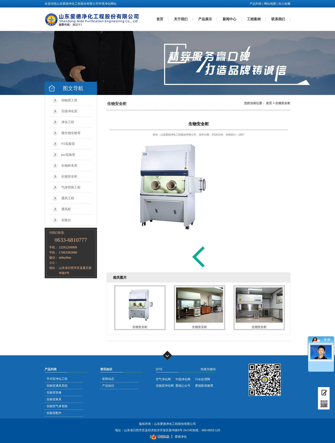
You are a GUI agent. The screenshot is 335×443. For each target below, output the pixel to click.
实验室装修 (54, 392)
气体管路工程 (71, 187)
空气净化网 (163, 379)
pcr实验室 (68, 154)
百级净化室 (69, 111)
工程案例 (254, 19)
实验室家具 (54, 399)
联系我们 (278, 19)
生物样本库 (69, 165)
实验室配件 (54, 413)
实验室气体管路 (57, 406)
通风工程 (67, 198)
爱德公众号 (182, 385)
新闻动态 (108, 378)
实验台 (66, 220)
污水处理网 (202, 379)
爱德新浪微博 (204, 385)
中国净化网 (182, 379)
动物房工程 (69, 100)
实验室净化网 (165, 385)
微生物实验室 (71, 133)
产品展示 (205, 19)
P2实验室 (68, 144)
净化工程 (67, 122)
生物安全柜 (69, 176)
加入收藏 (284, 3)
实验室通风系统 (57, 385)
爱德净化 (181, 436)
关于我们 (181, 19)
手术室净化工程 (57, 378)
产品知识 (108, 385)
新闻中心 (229, 19)
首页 (159, 19)
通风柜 (66, 209)
